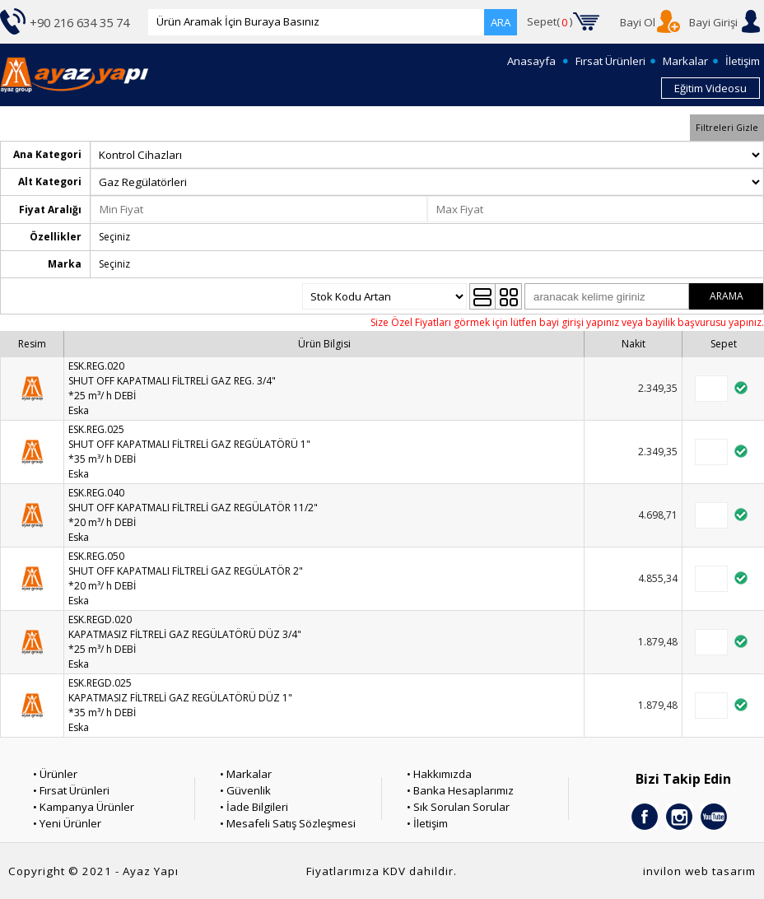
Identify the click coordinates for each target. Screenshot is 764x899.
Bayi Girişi (713, 22)
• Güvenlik (245, 790)
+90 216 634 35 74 (79, 22)
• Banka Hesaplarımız (460, 790)
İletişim (742, 61)
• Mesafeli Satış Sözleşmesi (288, 823)
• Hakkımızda (439, 773)
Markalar (685, 61)
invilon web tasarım (699, 871)
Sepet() (550, 22)
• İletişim (427, 823)
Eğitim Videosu (710, 88)
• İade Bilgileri (254, 806)
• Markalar (246, 773)
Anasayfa (531, 61)
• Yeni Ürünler (67, 823)
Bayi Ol (637, 22)
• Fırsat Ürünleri (71, 790)
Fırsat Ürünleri (610, 61)
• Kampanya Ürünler (83, 806)
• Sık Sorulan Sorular (458, 806)
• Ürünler (55, 773)
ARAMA (726, 296)
